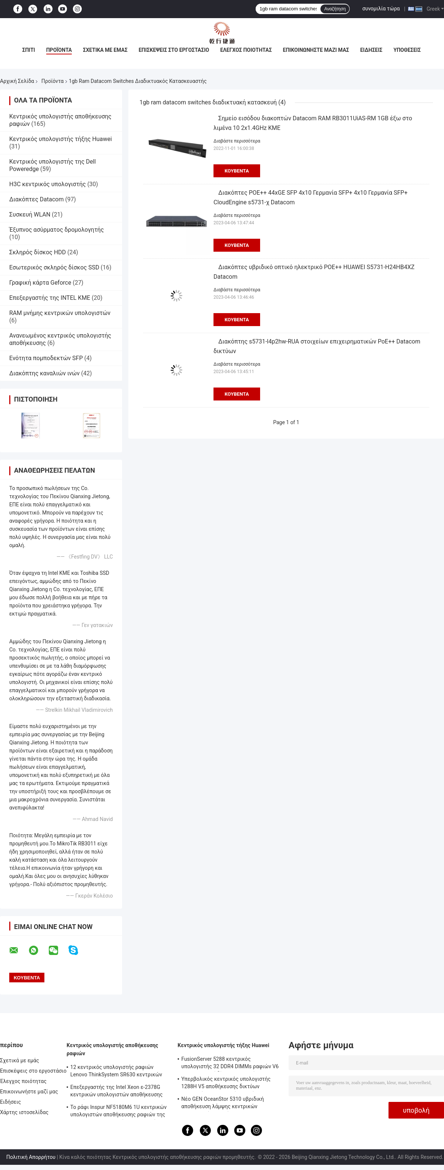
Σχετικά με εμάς (105, 50)
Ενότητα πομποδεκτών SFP (46, 358)
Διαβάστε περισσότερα (236, 141)
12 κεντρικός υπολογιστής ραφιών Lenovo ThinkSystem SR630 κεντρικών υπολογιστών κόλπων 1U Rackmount (116, 1072)
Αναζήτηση (335, 8)
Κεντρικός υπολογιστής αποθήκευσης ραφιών (112, 1049)
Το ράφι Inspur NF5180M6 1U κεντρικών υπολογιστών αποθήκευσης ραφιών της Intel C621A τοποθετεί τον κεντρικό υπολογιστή (118, 1112)
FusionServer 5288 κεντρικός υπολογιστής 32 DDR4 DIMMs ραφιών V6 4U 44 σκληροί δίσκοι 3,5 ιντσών (230, 1064)
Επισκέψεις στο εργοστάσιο (174, 50)
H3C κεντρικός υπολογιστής (47, 184)
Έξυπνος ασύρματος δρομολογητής (56, 229)
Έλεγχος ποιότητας (246, 50)
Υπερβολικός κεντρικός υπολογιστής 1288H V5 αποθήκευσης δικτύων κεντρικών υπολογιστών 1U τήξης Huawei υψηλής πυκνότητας (225, 1084)
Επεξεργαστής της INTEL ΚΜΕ (49, 297)
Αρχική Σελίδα (17, 81)
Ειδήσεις (371, 50)
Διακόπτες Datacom (36, 199)
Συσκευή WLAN (29, 214)
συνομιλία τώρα (381, 8)
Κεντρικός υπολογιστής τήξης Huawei (60, 139)
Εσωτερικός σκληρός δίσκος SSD (54, 267)
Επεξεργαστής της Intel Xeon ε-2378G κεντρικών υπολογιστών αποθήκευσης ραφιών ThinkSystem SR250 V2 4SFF (116, 1092)
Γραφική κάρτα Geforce (40, 282)
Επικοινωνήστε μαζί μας (316, 50)
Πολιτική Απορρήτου (31, 1157)
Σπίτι (28, 50)
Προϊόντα (59, 50)
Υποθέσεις (407, 50)
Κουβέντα (237, 171)
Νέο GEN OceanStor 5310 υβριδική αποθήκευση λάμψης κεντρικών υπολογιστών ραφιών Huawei (222, 1104)
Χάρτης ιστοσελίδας (24, 1112)
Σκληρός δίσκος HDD (37, 252)
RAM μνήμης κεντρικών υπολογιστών (59, 312)
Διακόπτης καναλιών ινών (44, 373)
